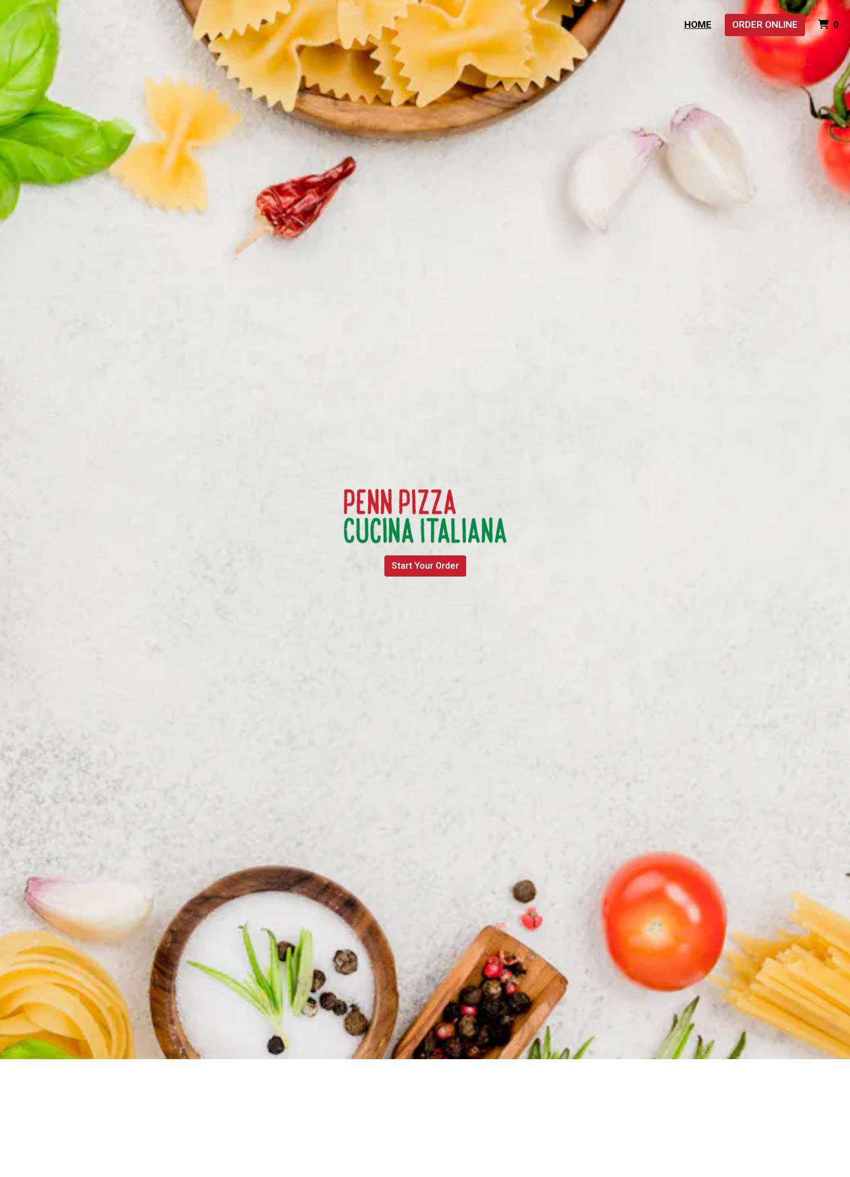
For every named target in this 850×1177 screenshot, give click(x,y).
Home (697, 24)
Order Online (765, 24)
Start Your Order (425, 565)
